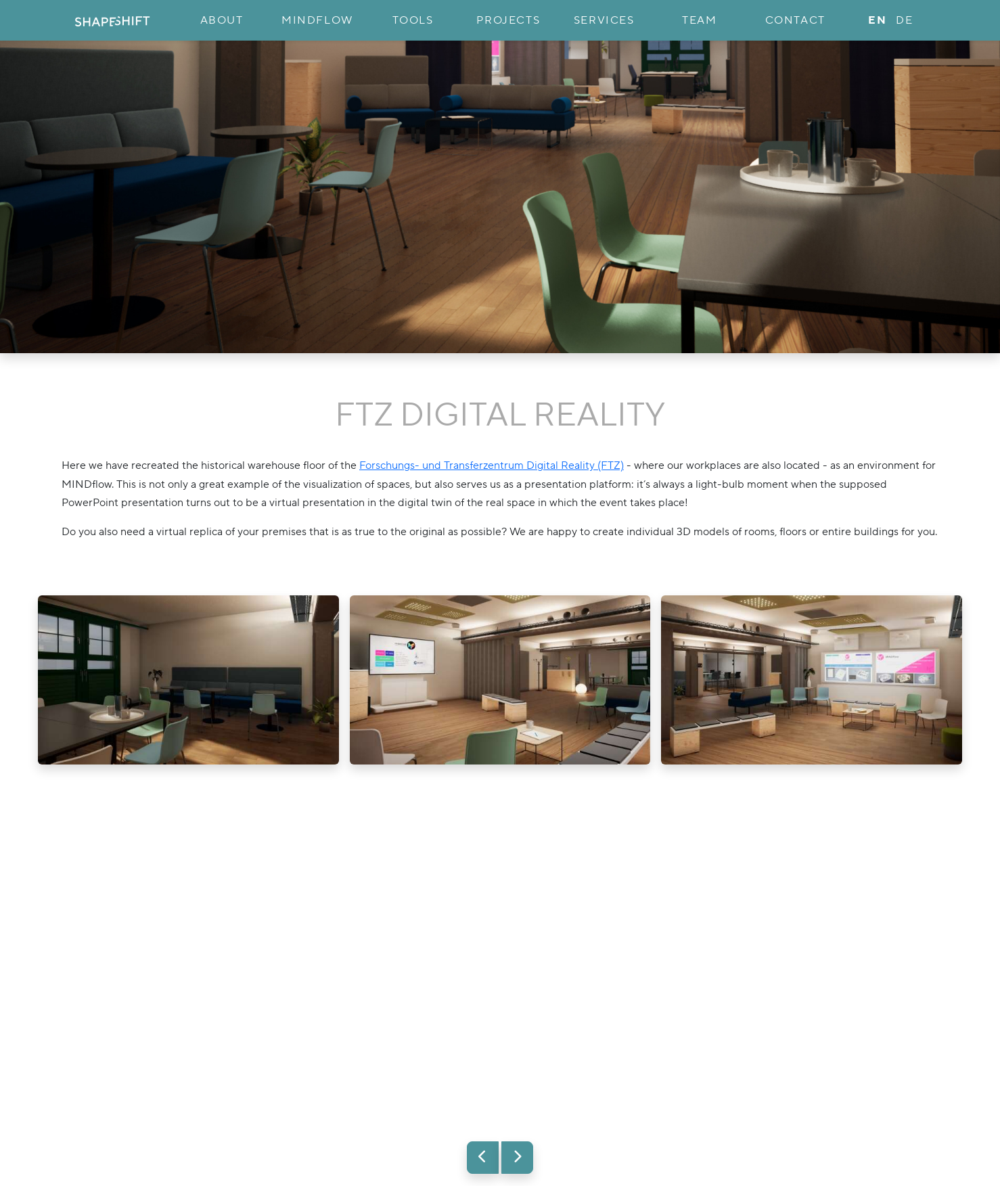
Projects (508, 20)
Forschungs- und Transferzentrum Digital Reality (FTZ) (491, 465)
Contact (795, 20)
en (877, 20)
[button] (483, 1157)
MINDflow (317, 20)
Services (604, 20)
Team (699, 20)
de (904, 20)
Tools (413, 20)
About (222, 20)
